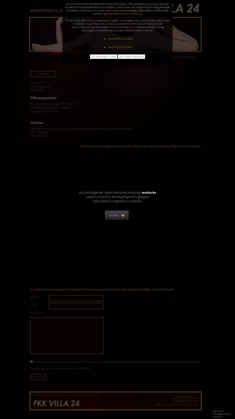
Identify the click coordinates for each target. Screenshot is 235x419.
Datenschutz (218, 411)
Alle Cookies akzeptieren (131, 56)
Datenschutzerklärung (130, 13)
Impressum (218, 416)
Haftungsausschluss (221, 414)
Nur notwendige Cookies (103, 56)
